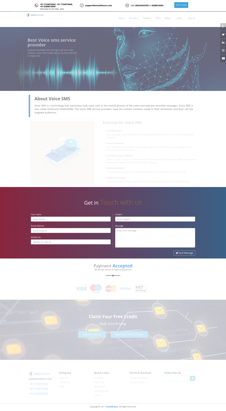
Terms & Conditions (139, 377)
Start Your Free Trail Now (129, 333)
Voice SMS (99, 381)
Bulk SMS (99, 377)
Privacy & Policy (137, 381)
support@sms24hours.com (98, 5)
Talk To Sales (181, 5)
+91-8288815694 (47, 6)
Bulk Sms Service (92, 333)
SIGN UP (191, 18)
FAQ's (158, 17)
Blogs (167, 17)
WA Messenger (102, 390)
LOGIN (179, 18)
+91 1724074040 (64, 4)
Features (147, 17)
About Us (64, 377)
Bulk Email (100, 386)
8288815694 (157, 5)
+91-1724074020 (47, 4)
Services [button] (134, 17)
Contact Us (65, 381)
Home (122, 17)
